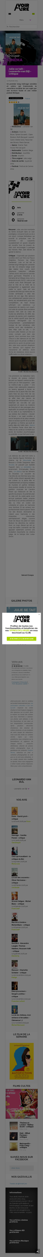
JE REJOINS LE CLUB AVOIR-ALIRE (21, 639)
